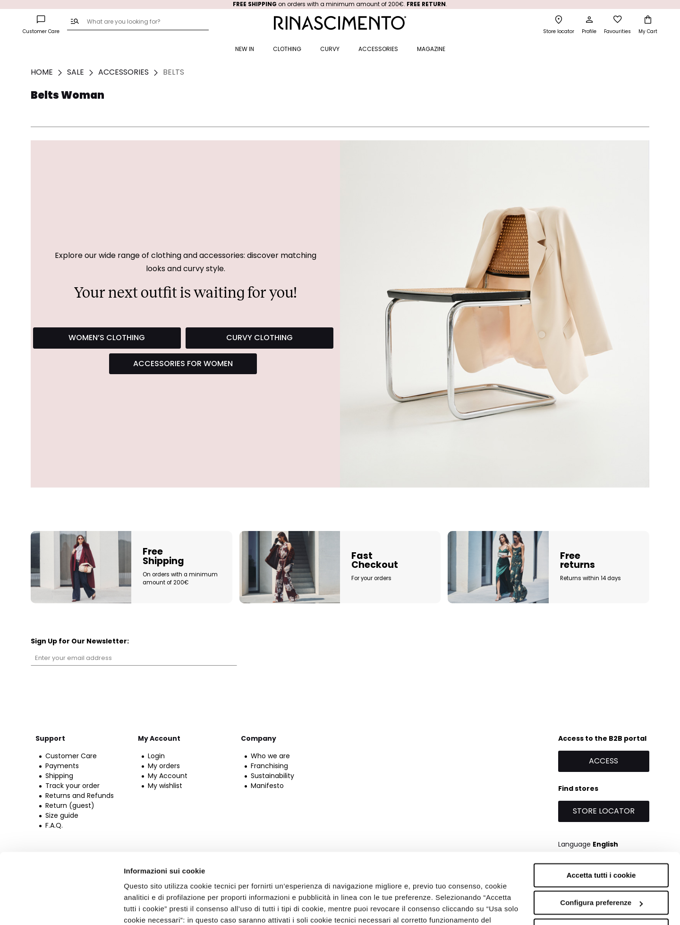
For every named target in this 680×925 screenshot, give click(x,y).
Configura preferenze (601, 840)
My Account (167, 775)
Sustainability (272, 775)
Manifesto (267, 785)
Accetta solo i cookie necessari (601, 868)
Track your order (72, 785)
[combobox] (138, 22)
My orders (164, 766)
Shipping (59, 775)
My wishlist (165, 785)
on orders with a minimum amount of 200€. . (340, 4)
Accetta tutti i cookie (601, 813)
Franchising (269, 766)
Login (156, 756)
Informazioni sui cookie (164, 906)
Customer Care (71, 756)
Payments (62, 766)
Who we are (270, 756)
